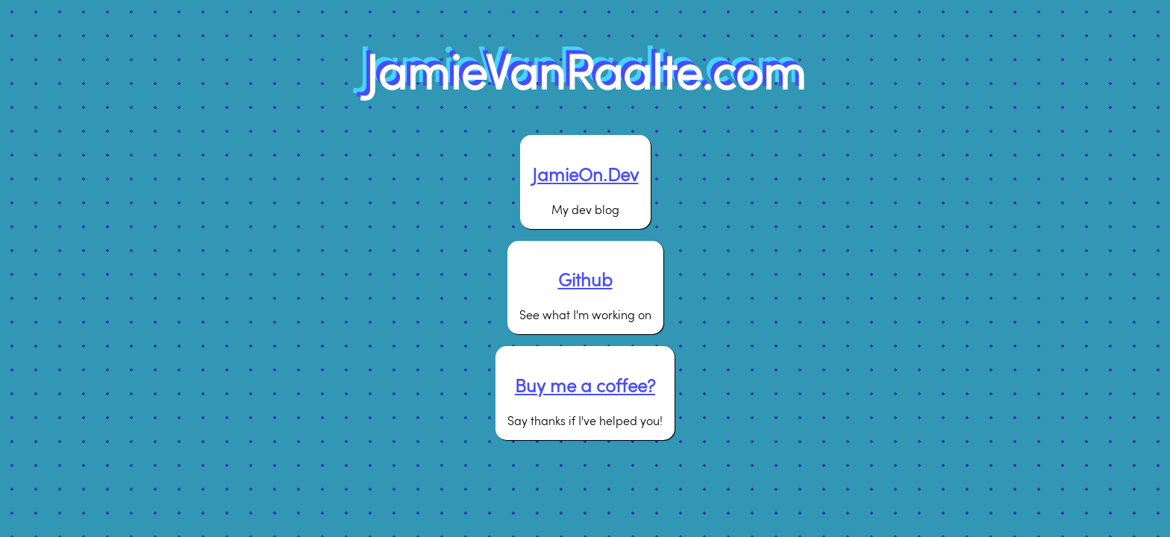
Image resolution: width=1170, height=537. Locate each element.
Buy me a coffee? (585, 385)
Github (585, 279)
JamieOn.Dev (585, 174)
